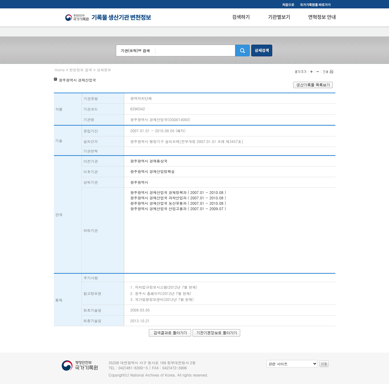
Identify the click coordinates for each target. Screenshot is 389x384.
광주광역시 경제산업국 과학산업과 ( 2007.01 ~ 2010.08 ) (178, 197)
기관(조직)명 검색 (135, 50)
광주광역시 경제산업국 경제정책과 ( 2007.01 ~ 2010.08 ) (178, 192)
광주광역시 (139, 182)
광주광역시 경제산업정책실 (152, 171)
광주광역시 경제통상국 (148, 160)
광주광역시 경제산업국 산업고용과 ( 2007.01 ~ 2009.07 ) (178, 208)
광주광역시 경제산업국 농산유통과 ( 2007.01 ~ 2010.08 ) (178, 203)
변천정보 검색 (80, 69)
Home (60, 69)
